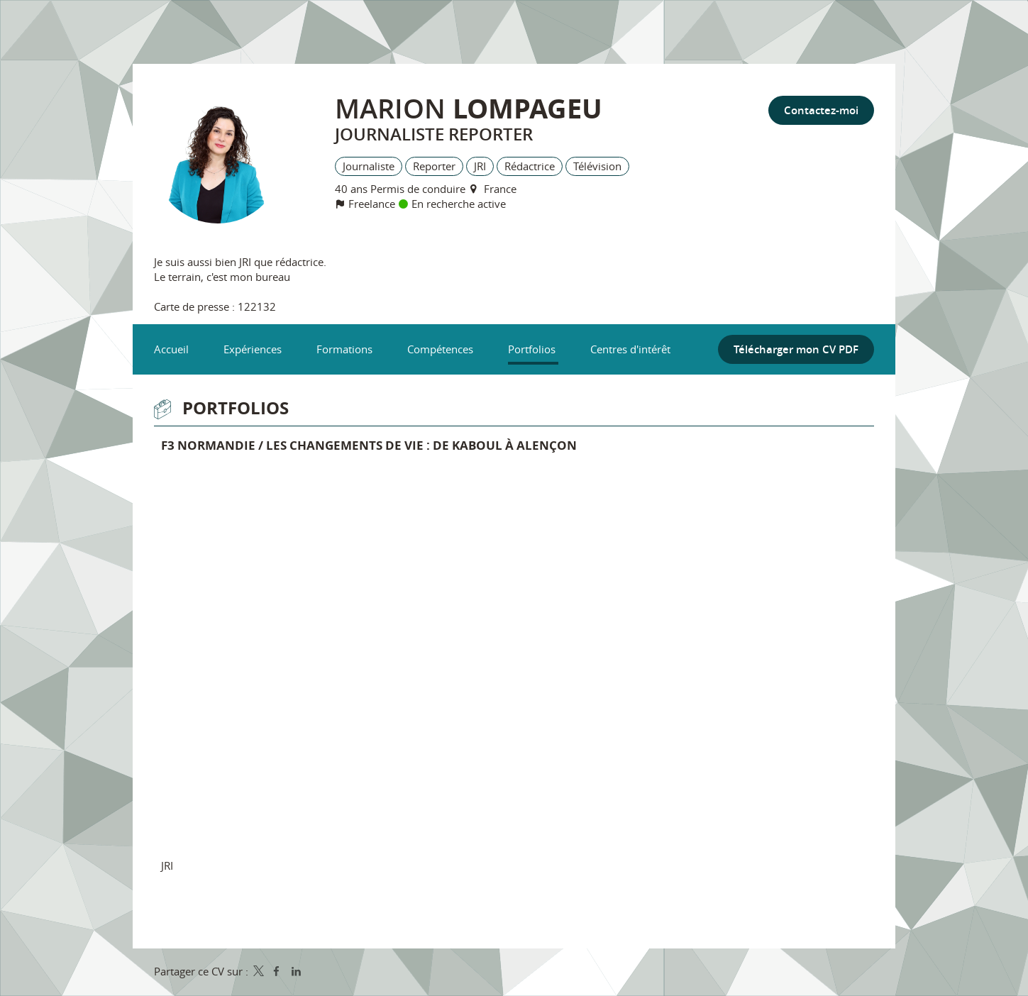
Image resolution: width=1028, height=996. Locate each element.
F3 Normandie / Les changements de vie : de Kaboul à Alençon (369, 445)
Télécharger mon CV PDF (796, 349)
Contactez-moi (821, 110)
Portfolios (235, 408)
